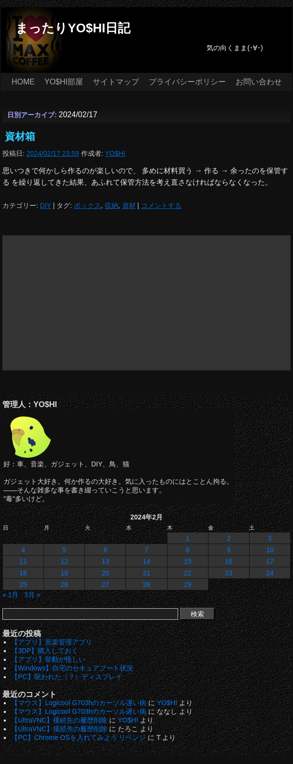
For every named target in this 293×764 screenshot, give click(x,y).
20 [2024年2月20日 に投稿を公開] (106, 573)
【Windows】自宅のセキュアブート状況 (72, 668)
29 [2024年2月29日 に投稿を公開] (188, 584)
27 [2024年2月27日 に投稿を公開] (106, 584)
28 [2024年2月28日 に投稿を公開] (147, 584)
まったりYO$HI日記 (72, 28)
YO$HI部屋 (63, 82)
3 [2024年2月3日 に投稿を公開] (270, 538)
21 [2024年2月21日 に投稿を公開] (147, 573)
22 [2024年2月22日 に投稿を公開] (188, 573)
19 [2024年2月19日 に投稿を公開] (64, 573)
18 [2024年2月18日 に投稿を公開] (23, 573)
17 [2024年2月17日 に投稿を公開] (270, 561)
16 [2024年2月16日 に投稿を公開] (229, 561)
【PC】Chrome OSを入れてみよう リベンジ (78, 737)
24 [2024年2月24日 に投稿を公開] (270, 573)
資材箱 (20, 136)
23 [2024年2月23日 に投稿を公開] (229, 573)
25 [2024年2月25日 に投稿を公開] (23, 584)
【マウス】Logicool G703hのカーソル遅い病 (78, 703)
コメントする (161, 205)
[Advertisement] (146, 302)
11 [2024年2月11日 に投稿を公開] (23, 561)
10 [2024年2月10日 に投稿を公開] (270, 550)
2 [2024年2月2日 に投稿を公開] (229, 538)
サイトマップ (116, 82)
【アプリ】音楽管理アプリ (51, 642)
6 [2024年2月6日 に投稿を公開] (105, 550)
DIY (45, 205)
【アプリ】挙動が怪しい (48, 659)
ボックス (87, 205)
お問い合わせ (259, 82)
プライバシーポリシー (187, 82)
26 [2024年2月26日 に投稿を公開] (64, 584)
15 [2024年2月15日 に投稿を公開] (188, 561)
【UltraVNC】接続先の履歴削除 (59, 720)
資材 (129, 205)
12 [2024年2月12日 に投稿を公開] (64, 561)
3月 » (32, 595)
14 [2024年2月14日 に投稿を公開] (147, 561)
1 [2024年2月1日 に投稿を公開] (188, 538)
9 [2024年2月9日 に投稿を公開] (229, 550)
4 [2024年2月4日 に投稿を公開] (23, 550)
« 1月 (10, 595)
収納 (111, 205)
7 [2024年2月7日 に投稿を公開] (147, 550)
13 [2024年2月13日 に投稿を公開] (106, 561)
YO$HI (115, 153)
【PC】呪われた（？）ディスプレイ (66, 677)
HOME (23, 82)
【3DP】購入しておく (44, 651)
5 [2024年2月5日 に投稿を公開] (64, 550)
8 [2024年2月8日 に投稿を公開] (188, 550)
